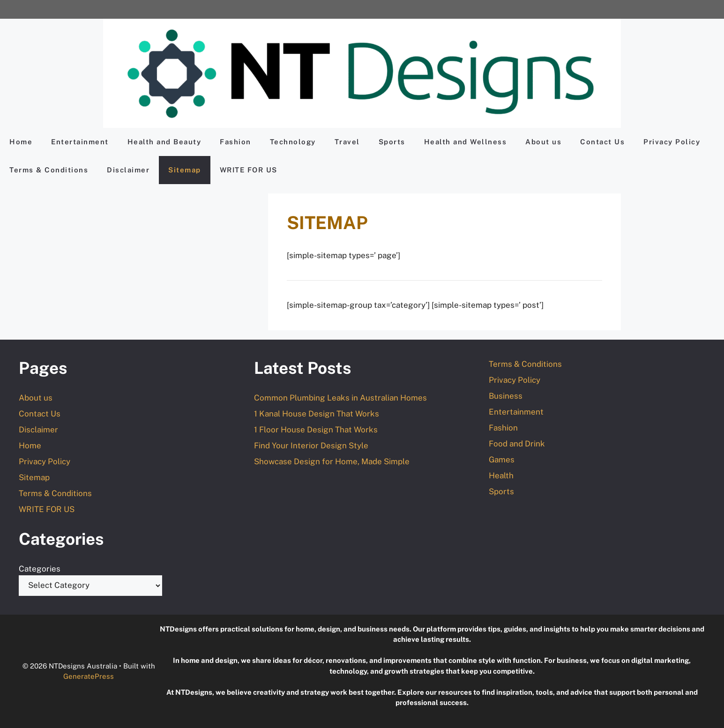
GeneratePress (88, 676)
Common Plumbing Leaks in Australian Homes (340, 397)
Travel (347, 142)
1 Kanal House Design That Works (316, 413)
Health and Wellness (465, 142)
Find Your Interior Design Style (311, 445)
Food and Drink (517, 443)
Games (502, 459)
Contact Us (602, 142)
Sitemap (184, 170)
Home (20, 142)
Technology (293, 142)
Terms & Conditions (48, 170)
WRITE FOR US (248, 170)
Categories (39, 568)
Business (505, 396)
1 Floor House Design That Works (316, 429)
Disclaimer (128, 170)
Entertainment (80, 142)
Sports (392, 142)
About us (543, 142)
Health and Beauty (164, 142)
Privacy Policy (671, 142)
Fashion (235, 142)
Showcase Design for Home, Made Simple (332, 461)
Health (501, 475)
